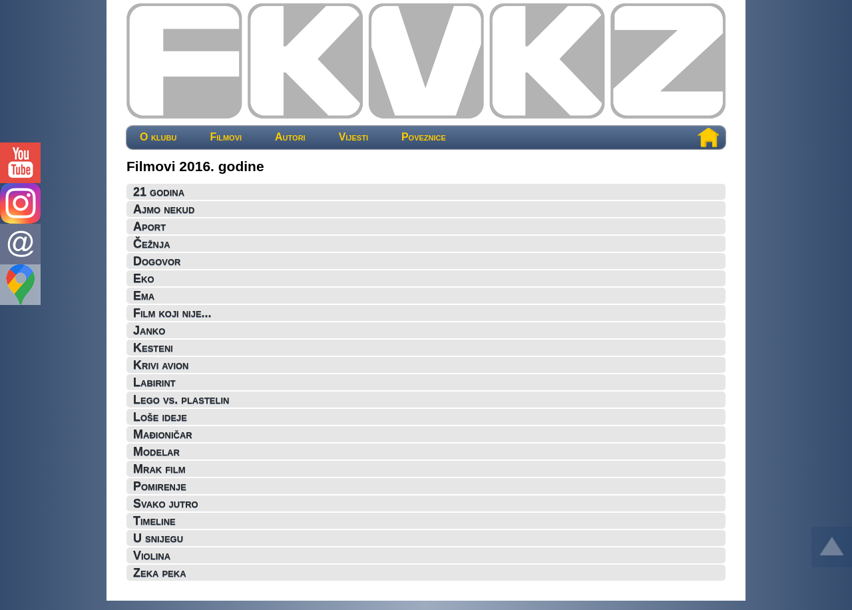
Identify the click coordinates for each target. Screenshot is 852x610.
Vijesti (353, 137)
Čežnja (151, 243)
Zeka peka (159, 572)
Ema (143, 295)
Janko (149, 330)
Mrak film (159, 468)
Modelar (156, 451)
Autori (290, 137)
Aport (149, 226)
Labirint (154, 382)
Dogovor (157, 261)
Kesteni (153, 347)
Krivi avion (161, 365)
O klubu (158, 137)
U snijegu (158, 538)
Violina (151, 555)
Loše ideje (160, 417)
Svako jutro (165, 503)
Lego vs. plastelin (181, 399)
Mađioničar (162, 434)
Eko (143, 278)
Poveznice (423, 137)
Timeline (154, 520)
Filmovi (226, 137)
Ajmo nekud (163, 209)
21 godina (158, 191)
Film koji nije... (172, 313)
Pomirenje (159, 486)
